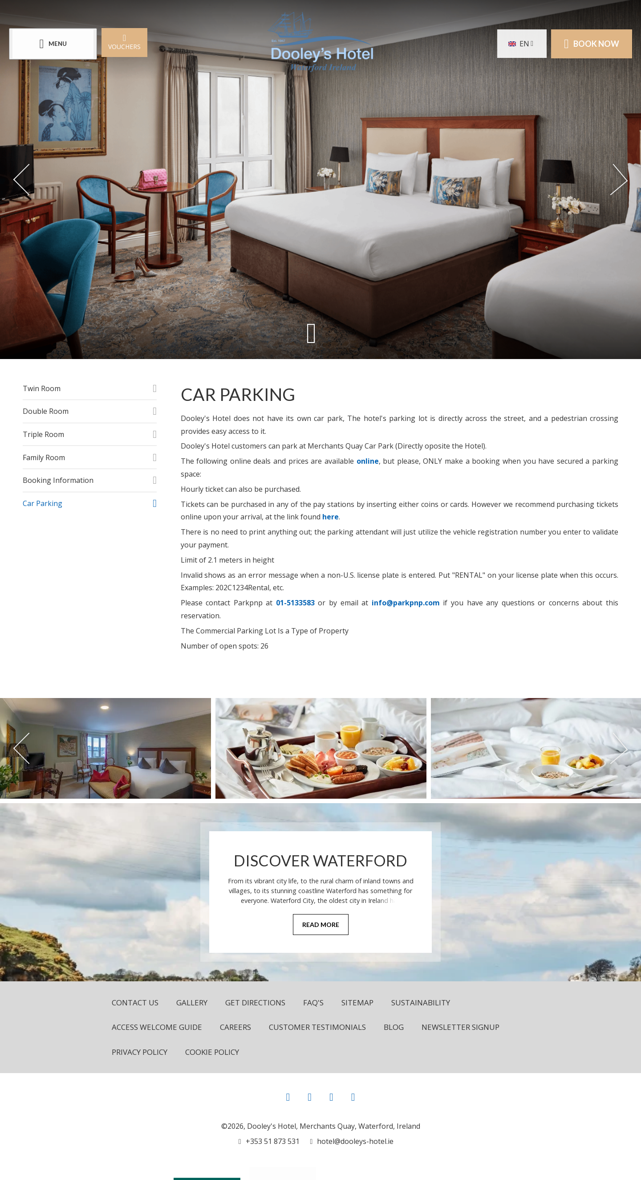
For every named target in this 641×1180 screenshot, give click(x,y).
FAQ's (313, 1002)
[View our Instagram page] (310, 1096)
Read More (320, 924)
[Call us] (269, 1141)
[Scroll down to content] (311, 333)
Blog (394, 1027)
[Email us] (352, 1141)
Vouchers (124, 42)
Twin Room (42, 388)
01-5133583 (295, 603)
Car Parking (42, 503)
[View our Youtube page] (331, 1096)
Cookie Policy (212, 1052)
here (330, 517)
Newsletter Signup (460, 1027)
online (368, 461)
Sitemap (357, 1002)
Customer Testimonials (317, 1027)
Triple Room (43, 434)
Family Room (44, 457)
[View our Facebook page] (288, 1096)
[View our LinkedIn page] (353, 1096)
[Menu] (53, 44)
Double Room (46, 411)
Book (591, 43)
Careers (235, 1027)
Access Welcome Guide (157, 1027)
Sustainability (420, 1002)
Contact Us (135, 1002)
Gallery (191, 1002)
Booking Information (58, 480)
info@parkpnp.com (406, 603)
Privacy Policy (139, 1052)
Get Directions (255, 1002)
